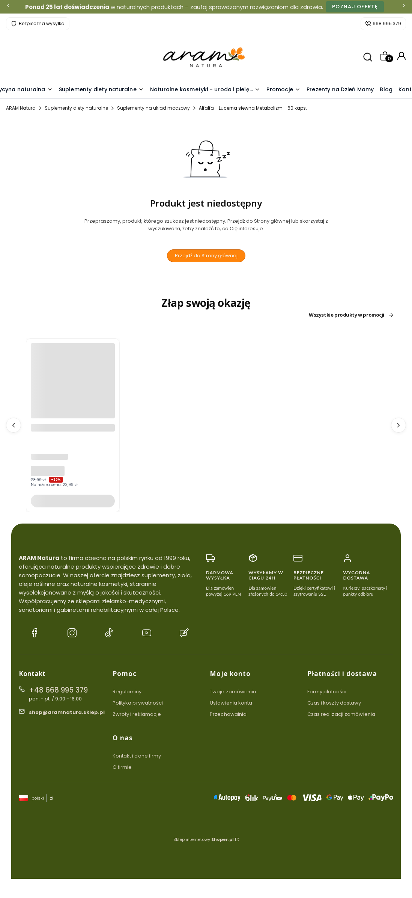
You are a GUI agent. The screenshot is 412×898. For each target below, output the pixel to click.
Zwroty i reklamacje (137, 714)
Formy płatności (327, 691)
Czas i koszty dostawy (334, 702)
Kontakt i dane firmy (137, 755)
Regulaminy (127, 691)
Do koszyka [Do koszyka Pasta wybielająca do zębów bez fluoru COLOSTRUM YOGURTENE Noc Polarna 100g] (73, 500)
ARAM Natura (21, 108)
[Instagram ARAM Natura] (72, 634)
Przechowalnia (228, 714)
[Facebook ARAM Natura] (34, 634)
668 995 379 (387, 23)
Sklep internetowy (203, 839)
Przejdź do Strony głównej (206, 255)
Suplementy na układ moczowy (153, 108)
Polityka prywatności (138, 702)
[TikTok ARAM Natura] (109, 634)
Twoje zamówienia (233, 691)
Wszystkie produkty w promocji (351, 315)
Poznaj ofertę (355, 6)
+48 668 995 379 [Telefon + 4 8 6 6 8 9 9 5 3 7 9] (58, 690)
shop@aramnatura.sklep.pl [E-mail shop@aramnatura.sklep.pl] (67, 712)
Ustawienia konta (231, 702)
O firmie (122, 767)
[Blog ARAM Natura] (184, 634)
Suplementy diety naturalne (76, 108)
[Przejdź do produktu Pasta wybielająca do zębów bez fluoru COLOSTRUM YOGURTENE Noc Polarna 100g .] (73, 409)
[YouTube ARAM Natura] (146, 634)
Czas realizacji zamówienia (341, 714)
